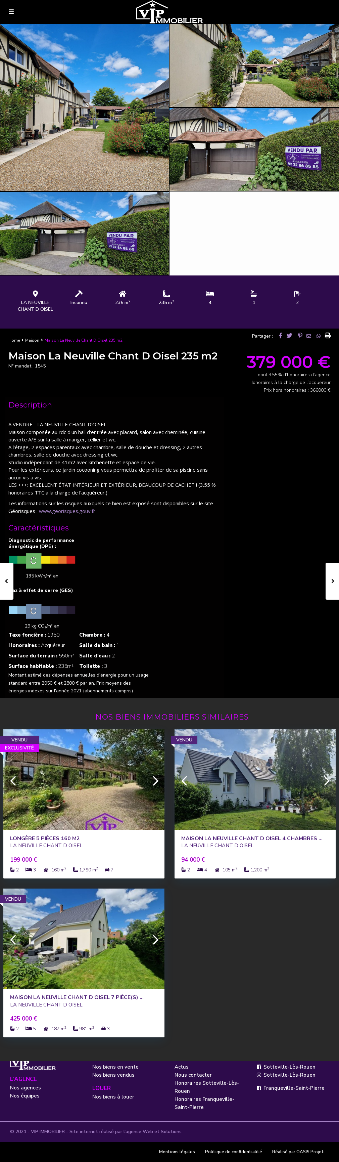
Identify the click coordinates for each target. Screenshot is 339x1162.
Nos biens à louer (113, 1096)
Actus (182, 1067)
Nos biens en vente (115, 1067)
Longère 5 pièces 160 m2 (45, 838)
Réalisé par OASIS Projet (298, 1152)
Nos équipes (25, 1095)
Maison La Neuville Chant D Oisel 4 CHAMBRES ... (252, 838)
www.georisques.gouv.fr (67, 511)
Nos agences (25, 1087)
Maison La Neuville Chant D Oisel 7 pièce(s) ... (77, 997)
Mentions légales (177, 1152)
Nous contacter (193, 1075)
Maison (32, 340)
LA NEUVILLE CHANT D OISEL (35, 305)
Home (14, 340)
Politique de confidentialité (233, 1152)
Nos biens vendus (113, 1075)
